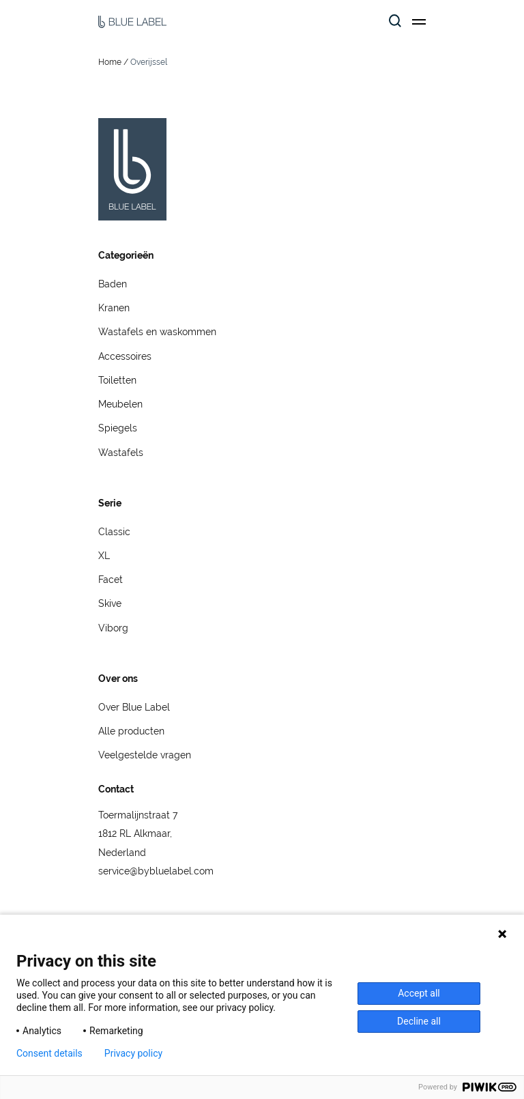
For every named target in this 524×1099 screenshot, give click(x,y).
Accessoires (124, 356)
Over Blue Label (134, 707)
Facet (110, 579)
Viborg (113, 628)
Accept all (419, 993)
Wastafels (120, 452)
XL (104, 555)
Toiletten (117, 380)
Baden (112, 284)
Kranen (114, 307)
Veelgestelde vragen (144, 755)
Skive (109, 603)
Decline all (419, 1021)
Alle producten (131, 731)
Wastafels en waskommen (157, 331)
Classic (114, 531)
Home (109, 62)
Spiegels (117, 428)
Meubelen (120, 404)
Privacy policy (133, 1053)
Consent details (49, 1053)
